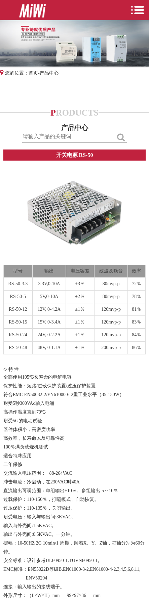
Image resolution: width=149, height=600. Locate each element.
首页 (33, 73)
